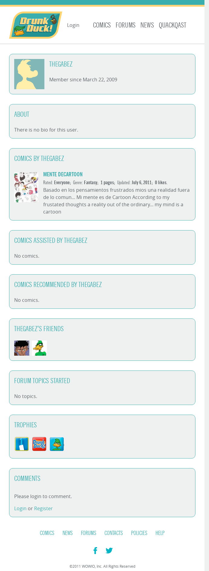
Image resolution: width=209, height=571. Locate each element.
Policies (139, 533)
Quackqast (172, 25)
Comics (102, 25)
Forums (126, 25)
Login (73, 25)
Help (160, 533)
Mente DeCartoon (63, 174)
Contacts (113, 533)
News (147, 25)
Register (43, 508)
